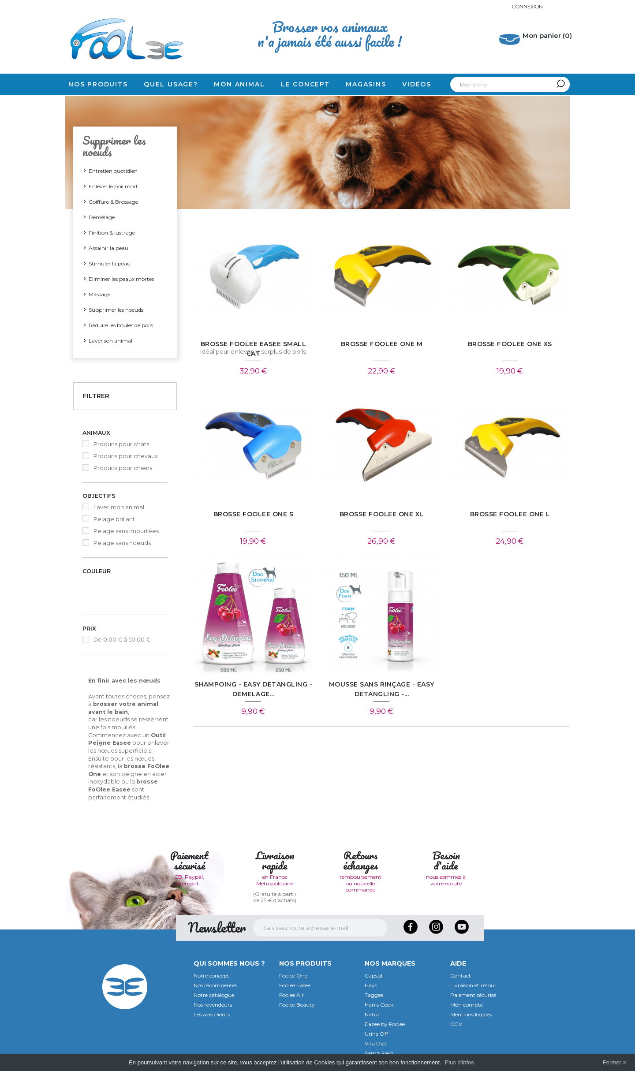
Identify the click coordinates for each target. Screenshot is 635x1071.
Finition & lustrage (112, 232)
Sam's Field (379, 1052)
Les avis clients (212, 1013)
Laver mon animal (118, 507)
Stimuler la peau (110, 263)
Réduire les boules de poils (121, 325)
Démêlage (102, 217)
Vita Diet (376, 1042)
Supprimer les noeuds (116, 309)
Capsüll (374, 974)
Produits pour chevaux (125, 456)
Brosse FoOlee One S (253, 515)
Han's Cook (379, 1003)
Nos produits (98, 84)
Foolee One (293, 974)
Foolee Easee (294, 984)
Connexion (526, 6)
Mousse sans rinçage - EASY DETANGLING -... (381, 690)
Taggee (374, 994)
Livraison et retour (473, 984)
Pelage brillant (114, 519)
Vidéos (416, 84)
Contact (460, 974)
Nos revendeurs (213, 1003)
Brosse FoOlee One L (510, 515)
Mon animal (239, 84)
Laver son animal (110, 340)
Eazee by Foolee (385, 1023)
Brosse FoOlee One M (382, 344)
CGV (456, 1023)
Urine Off (376, 1033)
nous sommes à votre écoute (446, 879)
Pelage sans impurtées (126, 531)
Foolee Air (291, 994)
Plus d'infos (459, 1062)
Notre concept (211, 974)
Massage (99, 294)
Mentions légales (471, 1013)
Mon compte (466, 1003)
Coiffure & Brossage (113, 201)
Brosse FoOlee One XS (510, 344)
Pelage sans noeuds (122, 543)
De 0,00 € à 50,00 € (121, 638)
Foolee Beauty (297, 1003)
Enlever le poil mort (113, 186)
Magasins (366, 84)
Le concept (305, 84)
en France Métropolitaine (274, 879)
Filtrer (96, 396)
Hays (371, 984)
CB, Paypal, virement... (189, 879)
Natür (372, 1013)
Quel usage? (171, 84)
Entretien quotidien (113, 171)
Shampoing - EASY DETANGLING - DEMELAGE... (253, 690)
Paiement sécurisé (473, 994)
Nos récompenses (215, 984)
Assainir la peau (108, 248)
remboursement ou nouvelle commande (360, 882)
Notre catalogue (214, 994)
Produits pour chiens (122, 468)
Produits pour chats (121, 444)
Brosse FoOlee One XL (382, 515)
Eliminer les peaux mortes (121, 279)
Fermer (612, 1062)
